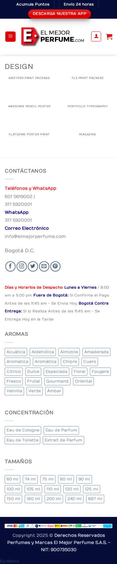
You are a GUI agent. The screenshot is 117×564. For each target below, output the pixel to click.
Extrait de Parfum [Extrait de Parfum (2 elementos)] (63, 440)
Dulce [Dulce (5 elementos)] (33, 371)
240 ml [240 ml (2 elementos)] (74, 498)
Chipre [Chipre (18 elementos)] (70, 361)
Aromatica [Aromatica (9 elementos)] (17, 361)
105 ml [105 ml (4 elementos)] (33, 489)
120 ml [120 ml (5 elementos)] (72, 489)
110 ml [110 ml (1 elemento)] (52, 489)
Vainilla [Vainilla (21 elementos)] (14, 390)
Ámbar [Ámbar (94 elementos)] (54, 390)
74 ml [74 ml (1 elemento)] (30, 479)
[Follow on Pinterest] (55, 266)
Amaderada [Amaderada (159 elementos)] (96, 351)
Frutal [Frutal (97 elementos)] (33, 381)
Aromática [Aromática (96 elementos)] (45, 361)
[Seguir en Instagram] (22, 266)
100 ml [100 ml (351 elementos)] (13, 489)
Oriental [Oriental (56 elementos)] (83, 381)
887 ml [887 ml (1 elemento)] (95, 498)
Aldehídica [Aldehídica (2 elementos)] (43, 351)
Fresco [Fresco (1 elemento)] (14, 381)
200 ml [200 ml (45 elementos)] (53, 498)
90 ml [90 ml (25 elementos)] (84, 479)
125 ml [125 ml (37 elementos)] (91, 489)
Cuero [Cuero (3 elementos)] (89, 361)
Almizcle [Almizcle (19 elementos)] (69, 351)
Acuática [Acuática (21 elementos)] (16, 351)
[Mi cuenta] (96, 36)
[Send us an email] (44, 266)
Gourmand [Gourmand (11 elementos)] (57, 381)
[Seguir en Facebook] (10, 266)
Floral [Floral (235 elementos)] (79, 371)
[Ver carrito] (109, 36)
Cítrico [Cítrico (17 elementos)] (14, 371)
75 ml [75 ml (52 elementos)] (48, 479)
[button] (10, 36)
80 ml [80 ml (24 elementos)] (66, 479)
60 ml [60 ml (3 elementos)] (12, 479)
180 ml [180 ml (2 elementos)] (33, 498)
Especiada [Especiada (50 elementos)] (56, 371)
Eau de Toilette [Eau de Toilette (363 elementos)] (22, 440)
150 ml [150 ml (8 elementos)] (13, 498)
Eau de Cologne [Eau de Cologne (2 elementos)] (23, 430)
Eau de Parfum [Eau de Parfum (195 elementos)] (61, 430)
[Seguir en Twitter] (33, 266)
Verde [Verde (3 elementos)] (34, 390)
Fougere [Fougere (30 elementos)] (100, 371)
